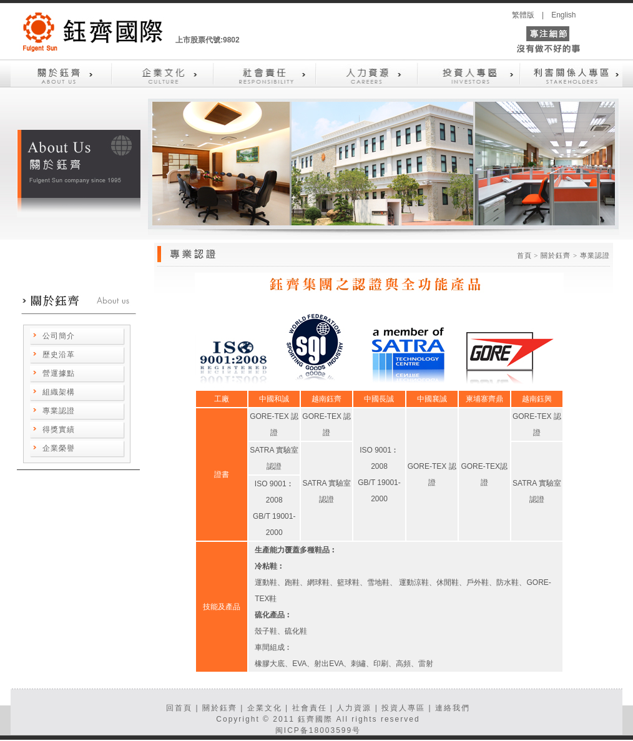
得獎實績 (58, 429)
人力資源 (353, 708)
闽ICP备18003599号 (318, 730)
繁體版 (523, 15)
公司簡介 (58, 335)
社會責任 (309, 708)
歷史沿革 (58, 354)
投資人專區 (403, 708)
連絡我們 (452, 708)
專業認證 (58, 410)
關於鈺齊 (219, 708)
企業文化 (264, 708)
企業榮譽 (58, 448)
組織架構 (58, 392)
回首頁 (179, 708)
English (563, 15)
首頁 (524, 255)
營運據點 (58, 373)
